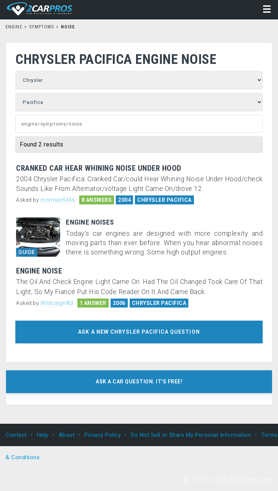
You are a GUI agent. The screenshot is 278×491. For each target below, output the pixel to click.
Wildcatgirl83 (57, 303)
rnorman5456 (57, 200)
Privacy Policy (102, 435)
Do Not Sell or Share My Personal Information (191, 435)
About (67, 435)
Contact (16, 435)
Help (43, 435)
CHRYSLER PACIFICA (164, 200)
